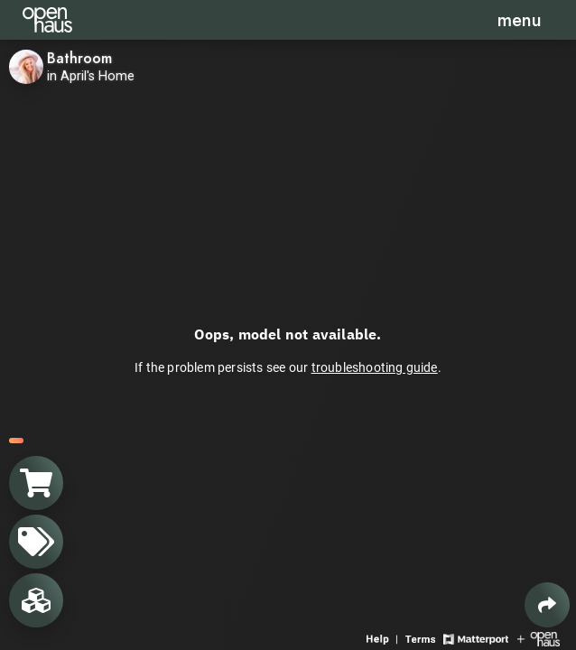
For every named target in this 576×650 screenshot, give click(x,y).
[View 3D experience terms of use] (422, 637)
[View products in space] (36, 542)
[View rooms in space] (36, 600)
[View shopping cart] (36, 483)
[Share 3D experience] (547, 604)
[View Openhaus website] (538, 637)
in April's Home (91, 76)
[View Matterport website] (475, 637)
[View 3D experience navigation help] (384, 637)
